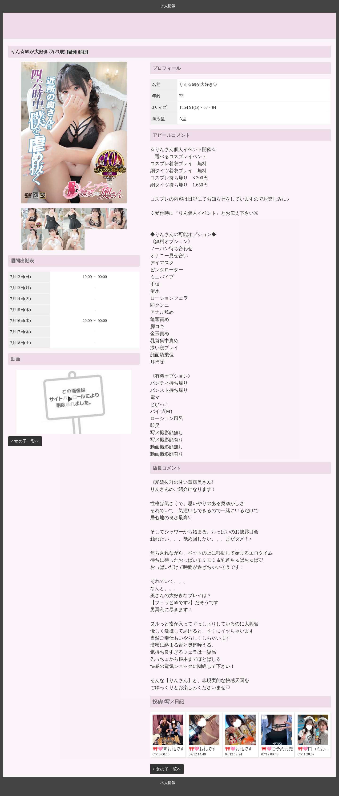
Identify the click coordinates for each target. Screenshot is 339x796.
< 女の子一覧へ (25, 441)
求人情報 (167, 6)
